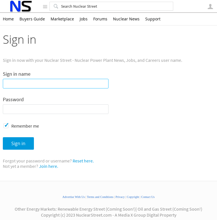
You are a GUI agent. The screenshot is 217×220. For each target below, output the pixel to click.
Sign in (18, 143)
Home (8, 19)
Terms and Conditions (100, 196)
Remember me (25, 126)
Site (45, 6)
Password (13, 99)
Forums (100, 19)
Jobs (84, 19)
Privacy (120, 196)
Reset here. (83, 161)
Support (152, 19)
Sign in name (17, 74)
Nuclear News (126, 19)
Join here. (48, 166)
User (210, 6)
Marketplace (62, 19)
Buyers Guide (32, 19)
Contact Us (148, 196)
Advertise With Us (73, 196)
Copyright (133, 196)
